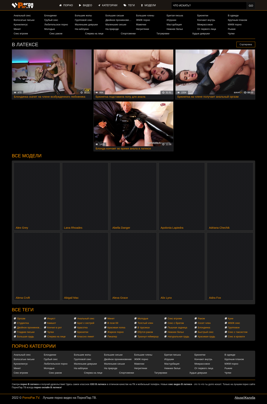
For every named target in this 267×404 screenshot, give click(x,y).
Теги (129, 5)
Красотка (82, 327)
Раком (201, 318)
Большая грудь (25, 336)
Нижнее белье (175, 29)
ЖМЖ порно (143, 20)
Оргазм (21, 318)
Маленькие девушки (86, 24)
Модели (148, 5)
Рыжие (232, 29)
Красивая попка (116, 327)
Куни (230, 318)
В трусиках (144, 327)
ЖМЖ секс (234, 323)
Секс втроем (21, 33)
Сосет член (204, 323)
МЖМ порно (235, 24)
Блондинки (50, 15)
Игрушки (171, 20)
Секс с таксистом (238, 332)
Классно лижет (85, 336)
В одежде (233, 15)
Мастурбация (174, 24)
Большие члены (145, 15)
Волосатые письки (24, 20)
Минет (17, 29)
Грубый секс (51, 20)
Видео (85, 5)
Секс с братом (176, 323)
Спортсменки (128, 33)
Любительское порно (56, 24)
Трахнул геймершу (148, 336)
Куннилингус (21, 24)
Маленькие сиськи (116, 24)
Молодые (49, 29)
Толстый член (145, 323)
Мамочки (141, 24)
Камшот (51, 323)
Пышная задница (177, 327)
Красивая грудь (206, 336)
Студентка (23, 323)
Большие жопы (83, 15)
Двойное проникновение (119, 20)
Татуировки (163, 33)
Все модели (27, 155)
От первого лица (206, 29)
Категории (107, 5)
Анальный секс (22, 15)
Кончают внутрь (206, 20)
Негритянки (142, 29)
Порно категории (34, 346)
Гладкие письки (25, 332)
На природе (112, 29)
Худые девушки (201, 33)
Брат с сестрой (85, 323)
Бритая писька (175, 15)
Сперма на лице (94, 33)
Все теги (23, 309)
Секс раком (55, 33)
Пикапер (112, 336)
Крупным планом (237, 20)
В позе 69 (112, 323)
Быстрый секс (206, 332)
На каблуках (82, 29)
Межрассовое (205, 24)
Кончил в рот (54, 327)
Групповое (234, 327)
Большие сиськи (115, 15)
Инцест (51, 318)
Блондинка (204, 327)
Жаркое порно (115, 332)
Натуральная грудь (178, 336)
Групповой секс (83, 20)
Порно (66, 5)
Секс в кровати (236, 336)
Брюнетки (202, 15)
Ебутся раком (145, 332)
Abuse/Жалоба (245, 397)
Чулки (231, 33)
